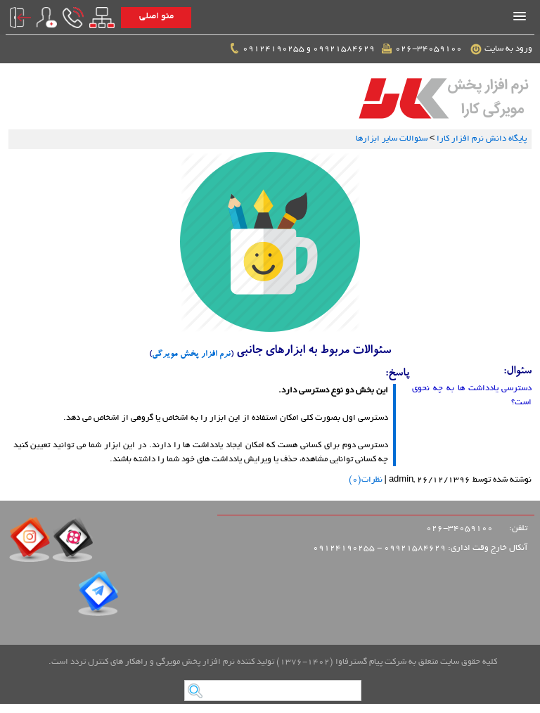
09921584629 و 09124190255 (302, 49)
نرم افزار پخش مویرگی (191, 354)
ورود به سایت (501, 49)
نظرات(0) (365, 479)
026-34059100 (423, 49)
